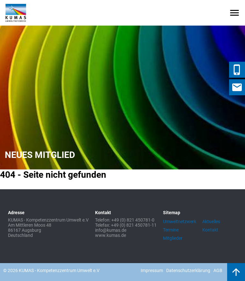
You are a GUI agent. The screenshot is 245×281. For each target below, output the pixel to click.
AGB (217, 270)
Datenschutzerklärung (188, 270)
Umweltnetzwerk (179, 221)
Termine (171, 229)
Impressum (152, 270)
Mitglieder (172, 238)
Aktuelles (211, 221)
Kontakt (210, 229)
